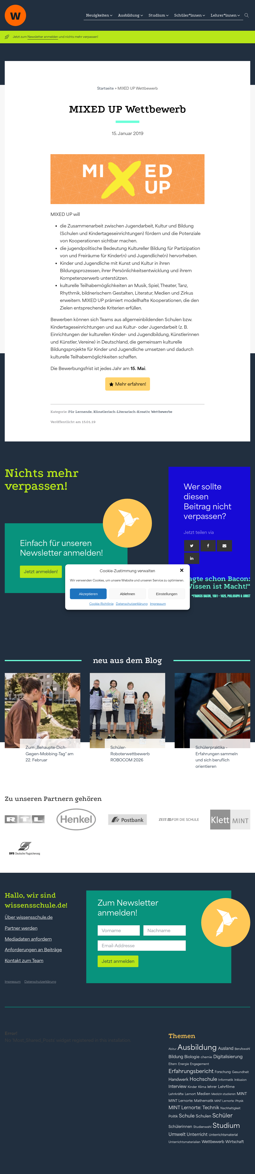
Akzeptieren (88, 594)
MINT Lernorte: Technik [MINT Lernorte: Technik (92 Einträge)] (193, 1107)
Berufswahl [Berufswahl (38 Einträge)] (242, 1049)
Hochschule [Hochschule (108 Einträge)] (203, 1079)
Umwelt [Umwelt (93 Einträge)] (177, 1134)
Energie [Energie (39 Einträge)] (183, 1064)
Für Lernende (80, 412)
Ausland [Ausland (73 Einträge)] (225, 1048)
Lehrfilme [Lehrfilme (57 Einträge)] (226, 1087)
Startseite (105, 88)
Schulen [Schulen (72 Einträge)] (203, 1116)
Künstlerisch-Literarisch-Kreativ (121, 412)
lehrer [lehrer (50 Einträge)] (212, 1087)
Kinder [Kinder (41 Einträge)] (192, 1087)
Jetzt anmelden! (41, 571)
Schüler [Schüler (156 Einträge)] (222, 1115)
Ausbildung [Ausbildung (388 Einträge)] (197, 1047)
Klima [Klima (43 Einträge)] (202, 1087)
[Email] (224, 545)
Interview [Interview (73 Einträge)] (177, 1086)
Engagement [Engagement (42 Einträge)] (199, 1064)
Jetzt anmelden (118, 961)
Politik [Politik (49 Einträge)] (173, 1116)
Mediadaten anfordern (28, 939)
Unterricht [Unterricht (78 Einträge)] (197, 1134)
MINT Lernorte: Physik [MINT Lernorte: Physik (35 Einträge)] (228, 1100)
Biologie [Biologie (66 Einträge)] (192, 1056)
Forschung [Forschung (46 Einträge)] (223, 1072)
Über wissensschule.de (29, 917)
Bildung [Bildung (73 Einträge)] (175, 1056)
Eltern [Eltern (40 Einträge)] (172, 1064)
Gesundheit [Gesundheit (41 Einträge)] (240, 1072)
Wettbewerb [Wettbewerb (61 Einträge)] (213, 1141)
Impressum (158, 604)
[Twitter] (191, 545)
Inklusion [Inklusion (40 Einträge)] (240, 1080)
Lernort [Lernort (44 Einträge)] (190, 1094)
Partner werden (21, 928)
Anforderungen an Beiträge (33, 949)
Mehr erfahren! (130, 384)
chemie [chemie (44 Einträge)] (206, 1057)
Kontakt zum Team (24, 960)
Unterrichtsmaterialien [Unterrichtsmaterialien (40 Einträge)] (184, 1142)
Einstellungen (166, 594)
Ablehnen (127, 594)
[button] (182, 571)
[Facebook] (208, 545)
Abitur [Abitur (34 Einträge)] (172, 1048)
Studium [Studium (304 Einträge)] (226, 1125)
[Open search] (246, 15)
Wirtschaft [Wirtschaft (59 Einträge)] (234, 1141)
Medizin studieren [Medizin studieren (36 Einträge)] (223, 1093)
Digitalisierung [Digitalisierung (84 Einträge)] (228, 1056)
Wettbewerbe (161, 412)
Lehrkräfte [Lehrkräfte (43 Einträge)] (176, 1094)
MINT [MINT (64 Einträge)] (242, 1093)
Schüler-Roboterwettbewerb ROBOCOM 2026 (130, 753)
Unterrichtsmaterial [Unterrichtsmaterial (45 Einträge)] (223, 1135)
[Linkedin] (191, 558)
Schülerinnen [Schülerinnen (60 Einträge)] (180, 1126)
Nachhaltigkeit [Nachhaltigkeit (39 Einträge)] (230, 1108)
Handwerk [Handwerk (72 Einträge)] (178, 1079)
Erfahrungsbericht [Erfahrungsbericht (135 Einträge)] (191, 1071)
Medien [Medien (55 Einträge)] (203, 1094)
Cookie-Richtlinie (101, 604)
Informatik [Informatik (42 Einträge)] (225, 1080)
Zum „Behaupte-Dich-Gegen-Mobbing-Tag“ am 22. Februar (49, 753)
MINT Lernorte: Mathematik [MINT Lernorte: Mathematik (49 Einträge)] (190, 1101)
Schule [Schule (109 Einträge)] (187, 1115)
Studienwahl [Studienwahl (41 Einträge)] (202, 1127)
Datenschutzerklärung (132, 604)
